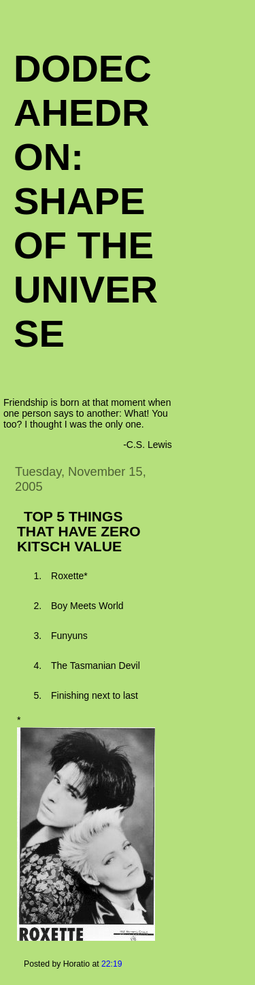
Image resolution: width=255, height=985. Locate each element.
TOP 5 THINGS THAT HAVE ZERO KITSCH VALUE (79, 531)
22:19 (111, 964)
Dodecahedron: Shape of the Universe (86, 201)
